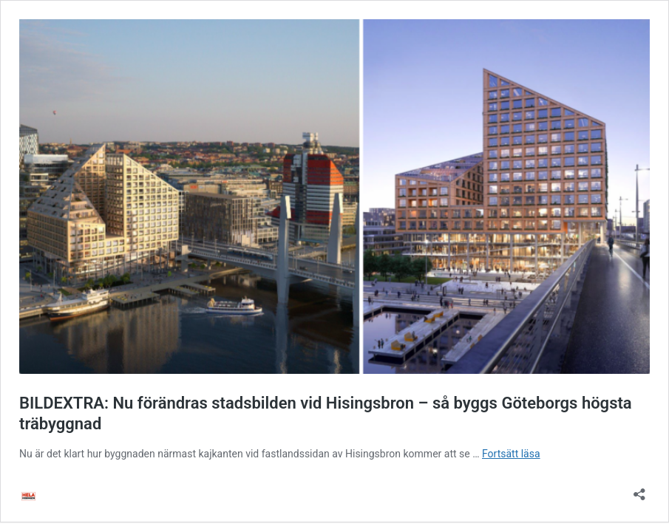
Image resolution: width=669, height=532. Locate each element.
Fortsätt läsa (511, 454)
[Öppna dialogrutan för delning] (639, 489)
